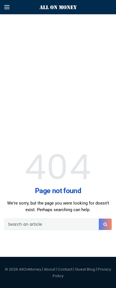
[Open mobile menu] (6, 7)
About (49, 269)
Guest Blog (85, 269)
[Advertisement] (58, 58)
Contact (65, 269)
